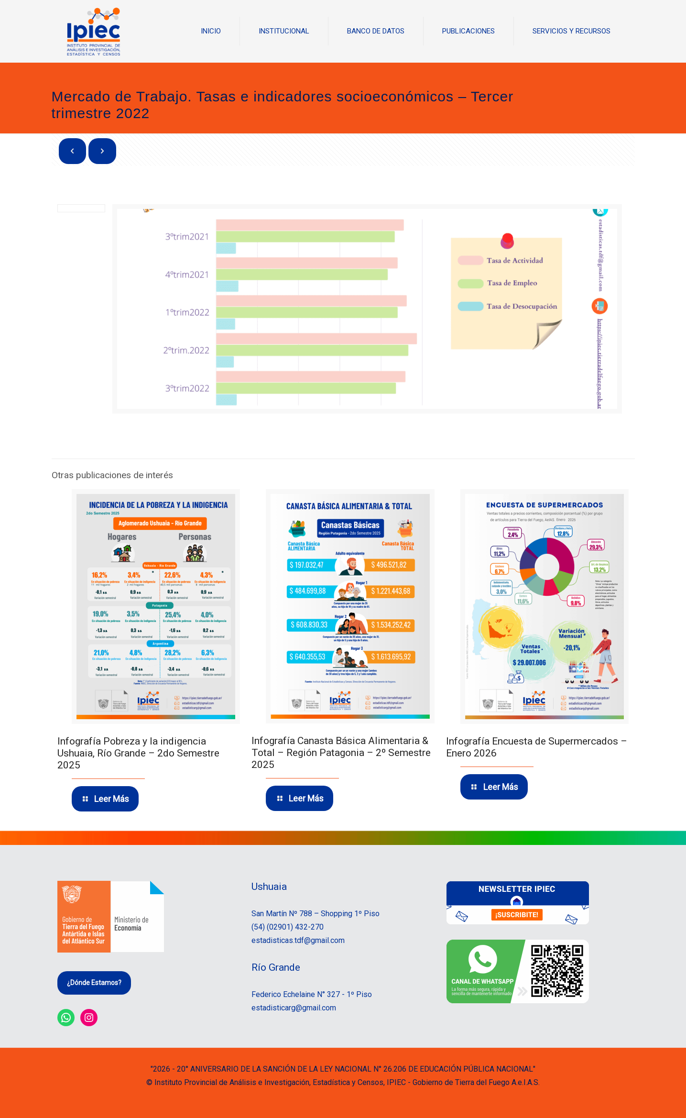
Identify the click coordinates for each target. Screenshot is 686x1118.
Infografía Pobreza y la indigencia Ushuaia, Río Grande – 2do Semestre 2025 (138, 753)
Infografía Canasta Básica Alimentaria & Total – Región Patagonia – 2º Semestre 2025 (341, 752)
